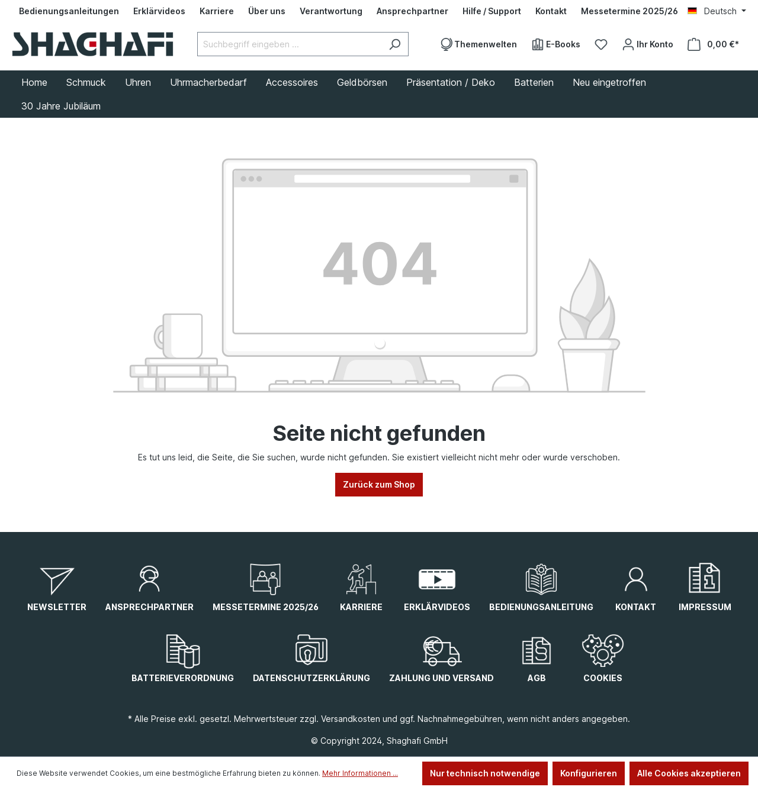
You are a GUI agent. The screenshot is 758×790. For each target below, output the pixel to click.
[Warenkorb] (713, 44)
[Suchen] (395, 44)
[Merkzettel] (601, 44)
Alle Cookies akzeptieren (689, 773)
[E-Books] (555, 44)
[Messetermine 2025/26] (629, 11)
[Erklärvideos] (159, 11)
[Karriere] (216, 11)
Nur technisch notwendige (485, 773)
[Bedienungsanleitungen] (69, 11)
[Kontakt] (551, 11)
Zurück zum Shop (379, 484)
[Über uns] (267, 11)
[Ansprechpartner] (412, 11)
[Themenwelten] (478, 44)
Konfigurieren (588, 773)
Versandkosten (350, 719)
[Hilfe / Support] (491, 11)
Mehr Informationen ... (360, 773)
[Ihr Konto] (647, 44)
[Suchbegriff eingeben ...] (289, 44)
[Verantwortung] (331, 11)
